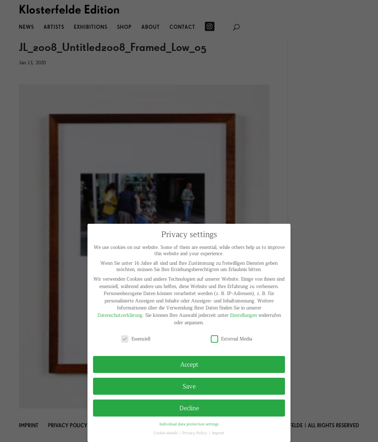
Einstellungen (243, 315)
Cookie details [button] (166, 432)
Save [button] (189, 386)
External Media (231, 338)
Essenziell (135, 338)
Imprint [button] (218, 432)
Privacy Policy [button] (195, 432)
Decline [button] (189, 408)
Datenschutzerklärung (119, 315)
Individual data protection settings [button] (189, 423)
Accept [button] (189, 364)
